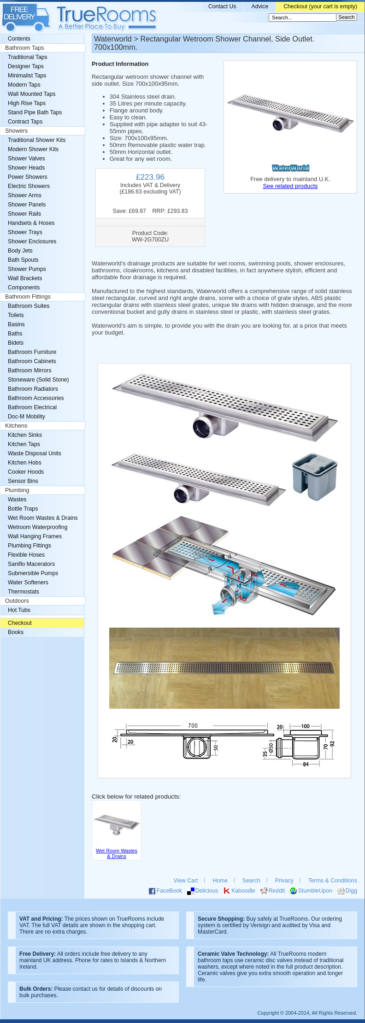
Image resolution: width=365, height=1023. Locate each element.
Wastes (17, 499)
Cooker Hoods (26, 472)
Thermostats (23, 591)
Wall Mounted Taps (31, 94)
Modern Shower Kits (33, 149)
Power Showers (27, 177)
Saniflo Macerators (31, 564)
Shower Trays (25, 232)
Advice (259, 6)
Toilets (16, 315)
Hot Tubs (19, 610)
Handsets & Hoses (31, 223)
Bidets (16, 343)
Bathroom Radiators (33, 389)
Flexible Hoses (26, 555)
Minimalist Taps (27, 75)
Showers (16, 131)
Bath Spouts (23, 260)
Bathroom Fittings (28, 297)
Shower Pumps (27, 269)
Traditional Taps (27, 57)
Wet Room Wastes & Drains (43, 518)
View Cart (186, 880)
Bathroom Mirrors (30, 370)
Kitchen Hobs (24, 462)
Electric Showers (29, 186)
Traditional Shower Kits (36, 140)
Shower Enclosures (32, 241)
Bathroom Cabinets (32, 361)
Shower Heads (26, 168)
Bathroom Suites (28, 306)
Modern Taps (24, 85)
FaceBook (169, 891)
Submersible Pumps (33, 573)
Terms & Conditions (332, 880)
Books (16, 632)
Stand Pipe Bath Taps (35, 112)
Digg (351, 891)
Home (220, 880)
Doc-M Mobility (26, 416)
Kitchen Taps (24, 444)
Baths (15, 333)
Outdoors (17, 601)
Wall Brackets (25, 278)
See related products (290, 185)
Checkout (20, 623)
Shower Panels (27, 204)
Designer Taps (26, 66)
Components (24, 287)
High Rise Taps (27, 103)
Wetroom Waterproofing (37, 527)
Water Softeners (28, 582)
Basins (16, 324)
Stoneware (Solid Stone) (38, 379)
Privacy (284, 880)
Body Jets (20, 250)
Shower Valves (26, 158)
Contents (19, 38)
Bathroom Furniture (32, 352)
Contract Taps (25, 121)
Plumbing (17, 490)
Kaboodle (243, 891)
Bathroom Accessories (36, 398)
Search (251, 880)
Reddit (277, 891)
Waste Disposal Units (34, 453)
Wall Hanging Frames (35, 536)
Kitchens (16, 426)
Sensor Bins (23, 481)
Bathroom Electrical (32, 407)
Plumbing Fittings (29, 545)
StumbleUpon (315, 891)
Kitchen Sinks (25, 435)
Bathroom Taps (24, 48)
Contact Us (222, 6)
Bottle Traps (23, 509)
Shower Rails (24, 214)
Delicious (206, 891)
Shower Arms (24, 195)
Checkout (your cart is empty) (320, 6)
